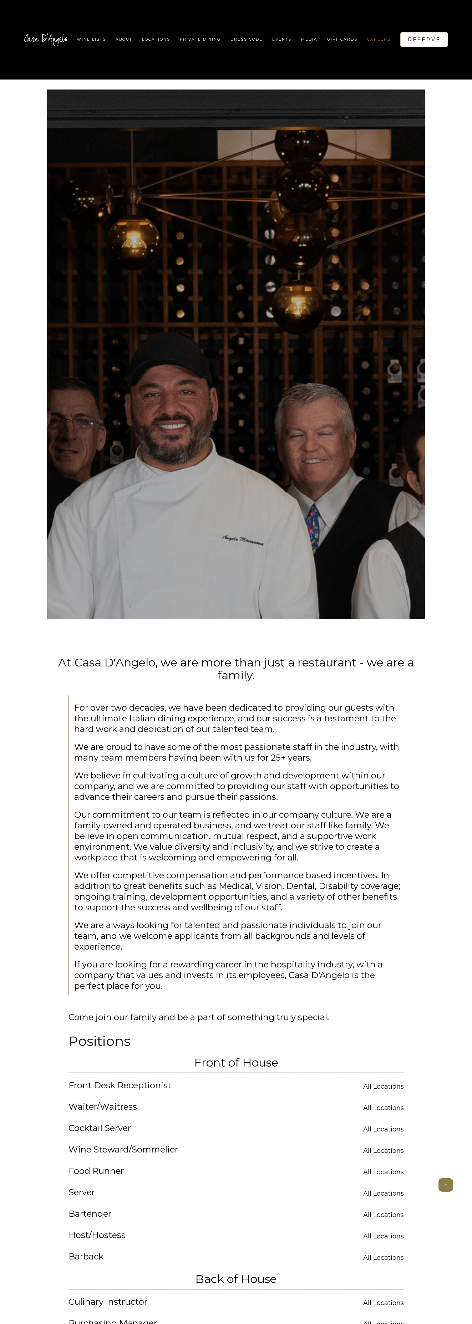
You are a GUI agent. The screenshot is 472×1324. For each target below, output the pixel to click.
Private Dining (200, 39)
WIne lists (91, 39)
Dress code (246, 39)
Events (281, 39)
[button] (156, 39)
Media (309, 39)
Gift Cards (342, 39)
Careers (379, 39)
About (124, 39)
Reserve (424, 39)
